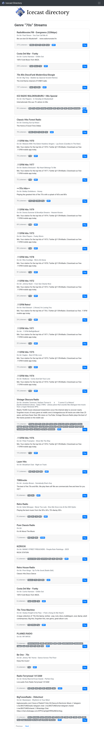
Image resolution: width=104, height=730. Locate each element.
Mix (30, 108)
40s (29, 688)
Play (84, 45)
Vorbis (43, 537)
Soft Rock (44, 559)
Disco (36, 66)
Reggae (19, 426)
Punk (67, 424)
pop (24, 646)
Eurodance (36, 717)
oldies (42, 643)
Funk (31, 66)
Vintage (31, 424)
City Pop (44, 429)
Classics (30, 580)
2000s (84, 717)
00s (79, 717)
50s (29, 516)
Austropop (77, 108)
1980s (66, 717)
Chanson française (33, 643)
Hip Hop (35, 720)
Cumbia (25, 426)
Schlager (43, 108)
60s (36, 45)
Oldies (32, 45)
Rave (18, 720)
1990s (75, 717)
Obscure (65, 426)
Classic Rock (32, 559)
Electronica (51, 429)
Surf (27, 429)
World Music (52, 426)
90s (65, 108)
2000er (70, 108)
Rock (47, 45)
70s (40, 45)
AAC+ (60, 688)
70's (30, 201)
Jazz (31, 429)
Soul (55, 424)
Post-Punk (73, 424)
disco (59, 643)
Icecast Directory (12, 3)
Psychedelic (20, 429)
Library (80, 424)
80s (43, 45)
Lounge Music (43, 426)
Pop (34, 108)
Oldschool (52, 720)
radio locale (48, 643)
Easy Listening (33, 426)
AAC (52, 132)
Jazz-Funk (37, 429)
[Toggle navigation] (99, 3)
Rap (40, 720)
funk (31, 87)
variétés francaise (67, 643)
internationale (78, 643)
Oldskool (45, 720)
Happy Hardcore (26, 720)
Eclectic (71, 426)
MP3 (53, 45)
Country (48, 688)
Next (27, 726)
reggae (19, 646)
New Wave (61, 424)
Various (50, 108)
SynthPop (48, 717)
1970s (57, 717)
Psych (81, 426)
